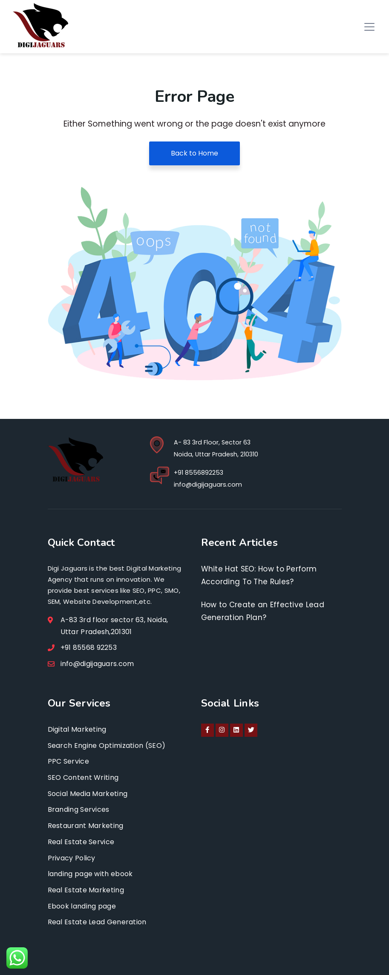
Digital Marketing (77, 729)
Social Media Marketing (88, 794)
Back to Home (194, 153)
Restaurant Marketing (86, 826)
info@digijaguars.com (208, 484)
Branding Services (78, 809)
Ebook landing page (82, 906)
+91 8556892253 (198, 472)
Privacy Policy (71, 858)
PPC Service (68, 761)
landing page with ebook (90, 874)
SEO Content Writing (83, 777)
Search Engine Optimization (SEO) (107, 745)
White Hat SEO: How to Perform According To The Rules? (259, 575)
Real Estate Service (81, 842)
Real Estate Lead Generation (97, 922)
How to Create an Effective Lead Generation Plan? (262, 611)
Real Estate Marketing (86, 890)
